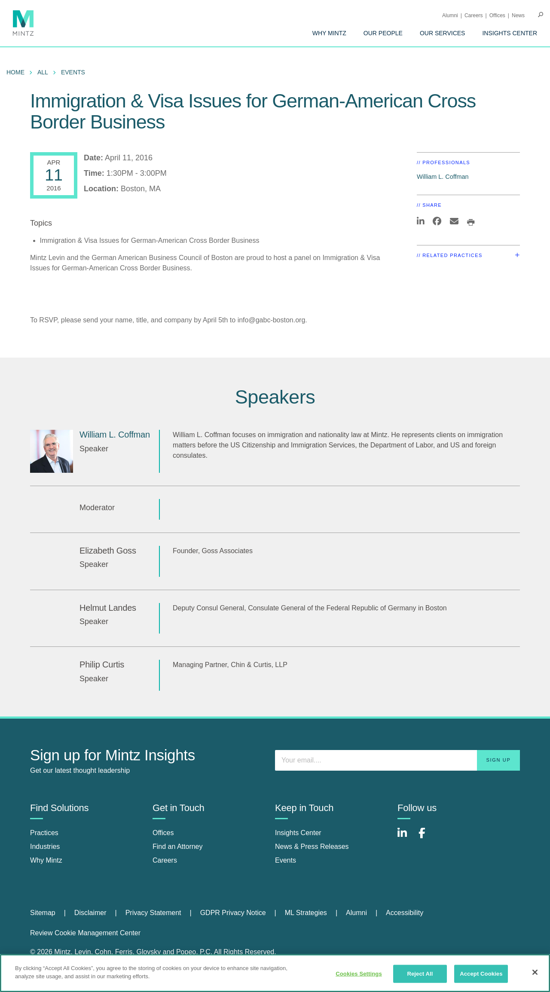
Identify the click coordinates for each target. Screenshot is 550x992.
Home (15, 72)
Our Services (442, 33)
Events (73, 72)
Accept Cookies (481, 974)
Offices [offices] (163, 832)
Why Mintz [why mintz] (46, 860)
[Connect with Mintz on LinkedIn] (406, 837)
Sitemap (42, 912)
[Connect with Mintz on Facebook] (427, 837)
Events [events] (285, 860)
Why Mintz (329, 33)
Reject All (420, 974)
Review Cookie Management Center (85, 933)
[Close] (535, 972)
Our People (383, 33)
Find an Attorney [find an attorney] (178, 846)
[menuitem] (329, 33)
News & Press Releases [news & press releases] (312, 846)
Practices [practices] (44, 832)
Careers (473, 15)
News (518, 15)
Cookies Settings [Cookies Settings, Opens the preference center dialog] (359, 974)
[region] (275, 973)
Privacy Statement (153, 912)
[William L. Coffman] (51, 451)
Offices (497, 15)
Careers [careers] (165, 860)
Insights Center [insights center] (298, 832)
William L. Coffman (443, 176)
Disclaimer (90, 912)
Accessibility (404, 912)
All (42, 72)
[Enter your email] (397, 760)
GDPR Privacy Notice (233, 912)
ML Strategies (306, 912)
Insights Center (509, 33)
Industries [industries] (45, 846)
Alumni (450, 15)
